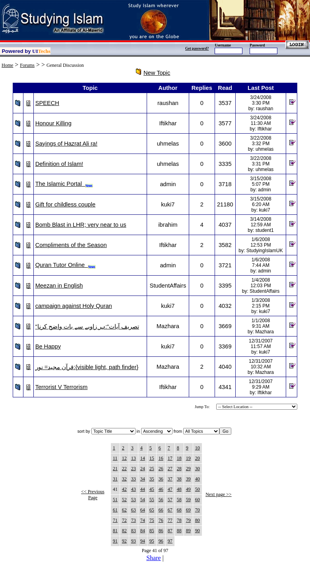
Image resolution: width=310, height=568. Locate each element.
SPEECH (47, 103)
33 (133, 479)
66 (161, 510)
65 (151, 510)
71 (115, 520)
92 (124, 541)
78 (179, 520)
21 (115, 468)
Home (7, 65)
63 (133, 510)
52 (124, 499)
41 (115, 489)
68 (179, 510)
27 (170, 468)
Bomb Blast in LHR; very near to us (80, 225)
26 (161, 468)
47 (170, 489)
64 (142, 510)
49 (188, 489)
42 (124, 489)
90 (197, 530)
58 (179, 499)
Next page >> (218, 494)
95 (151, 541)
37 (170, 479)
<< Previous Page (93, 494)
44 (142, 489)
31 (115, 479)
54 (142, 499)
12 (124, 458)
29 (188, 468)
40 (197, 479)
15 (151, 458)
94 (142, 541)
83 (133, 530)
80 (197, 520)
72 (124, 520)
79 (188, 520)
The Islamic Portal (64, 184)
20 (197, 458)
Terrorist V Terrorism (61, 387)
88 (179, 530)
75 (151, 520)
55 (151, 499)
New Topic (156, 73)
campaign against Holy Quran (73, 306)
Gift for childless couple (65, 204)
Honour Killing (53, 123)
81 (115, 530)
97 (170, 541)
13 (133, 458)
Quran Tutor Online (65, 265)
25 (151, 468)
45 (151, 489)
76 (161, 520)
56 (161, 499)
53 (133, 499)
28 (179, 468)
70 (197, 510)
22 (124, 468)
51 (115, 499)
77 (170, 520)
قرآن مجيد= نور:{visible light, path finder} (87, 367)
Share (153, 557)
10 (197, 448)
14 (142, 458)
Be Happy (48, 346)
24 (142, 468)
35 (151, 479)
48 (179, 489)
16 (161, 458)
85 (151, 530)
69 (188, 510)
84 (142, 530)
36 (161, 479)
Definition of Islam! (59, 164)
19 (188, 458)
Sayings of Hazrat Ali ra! (66, 143)
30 (197, 468)
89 (188, 530)
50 (197, 489)
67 (170, 510)
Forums (27, 65)
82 (124, 530)
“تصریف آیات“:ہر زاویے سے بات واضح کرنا (87, 326)
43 (133, 489)
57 (170, 499)
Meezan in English (59, 285)
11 (115, 458)
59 (188, 499)
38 (179, 479)
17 (170, 458)
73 (133, 520)
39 (188, 479)
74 (142, 520)
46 (161, 489)
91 (115, 541)
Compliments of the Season (71, 245)
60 (197, 499)
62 (124, 510)
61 (115, 510)
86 (161, 530)
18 (179, 458)
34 (142, 479)
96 (161, 541)
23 (133, 468)
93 (133, 541)
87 (170, 530)
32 (124, 479)
